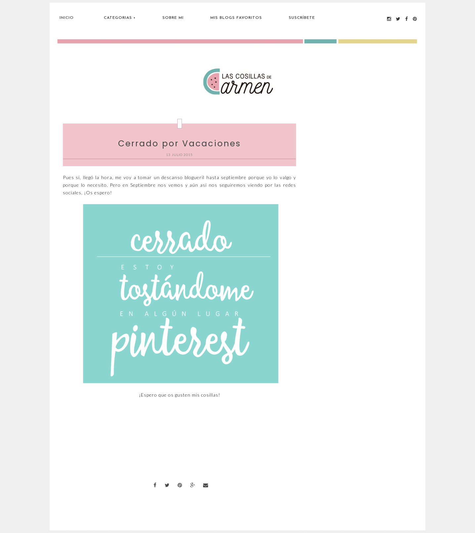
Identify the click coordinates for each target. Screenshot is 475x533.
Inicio (67, 18)
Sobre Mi (173, 18)
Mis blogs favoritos (236, 18)
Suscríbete (302, 18)
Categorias (118, 18)
